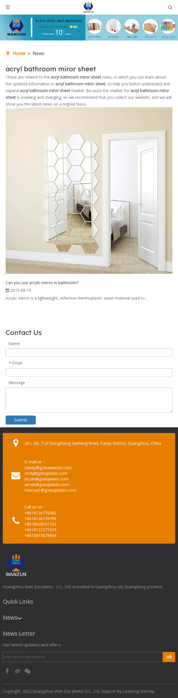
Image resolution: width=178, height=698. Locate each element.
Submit (20, 420)
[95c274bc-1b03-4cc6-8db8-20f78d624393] (89, 27)
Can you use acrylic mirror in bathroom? (42, 282)
